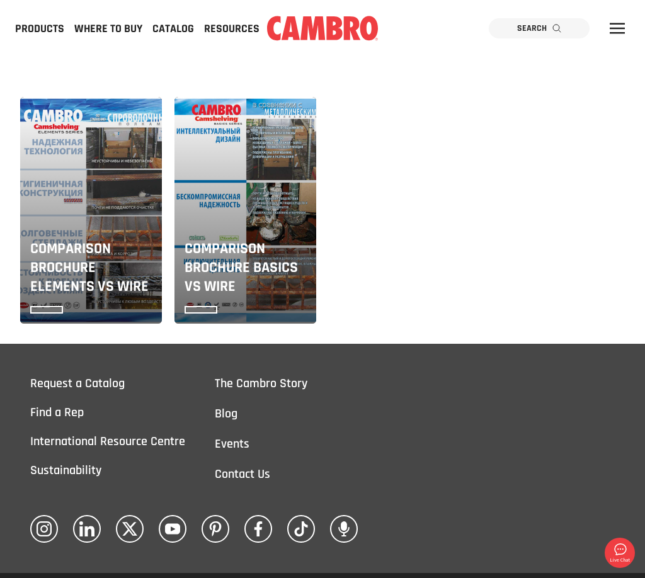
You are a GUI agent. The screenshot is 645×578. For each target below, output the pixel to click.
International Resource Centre (107, 441)
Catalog (173, 28)
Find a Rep (57, 412)
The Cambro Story (261, 383)
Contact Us (242, 474)
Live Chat (620, 552)
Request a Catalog (77, 383)
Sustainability (65, 470)
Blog (226, 413)
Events (232, 444)
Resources (232, 28)
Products (39, 28)
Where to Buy (108, 28)
